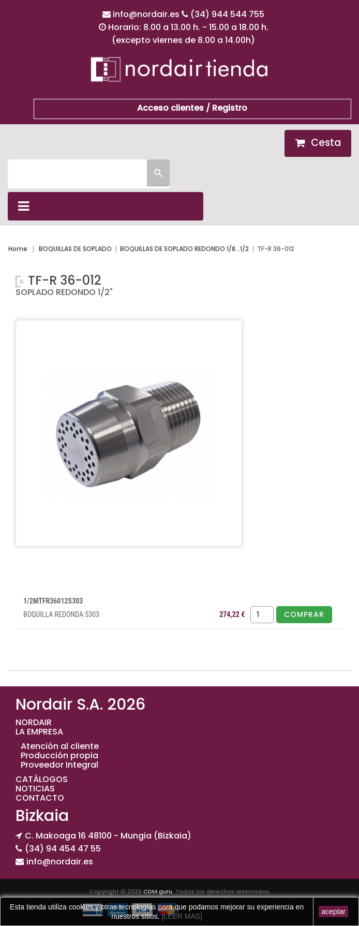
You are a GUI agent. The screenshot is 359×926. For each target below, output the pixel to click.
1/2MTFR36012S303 (53, 601)
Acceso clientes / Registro (192, 108)
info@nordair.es (147, 14)
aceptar (333, 911)
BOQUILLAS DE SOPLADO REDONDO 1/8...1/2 (184, 248)
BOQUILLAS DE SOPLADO (75, 248)
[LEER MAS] (181, 916)
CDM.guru (157, 891)
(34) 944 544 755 (227, 14)
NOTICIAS (35, 789)
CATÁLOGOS (42, 779)
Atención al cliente (60, 746)
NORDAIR (34, 722)
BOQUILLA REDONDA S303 (61, 614)
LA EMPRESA (39, 732)
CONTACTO (40, 798)
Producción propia (59, 755)
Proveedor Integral (59, 765)
